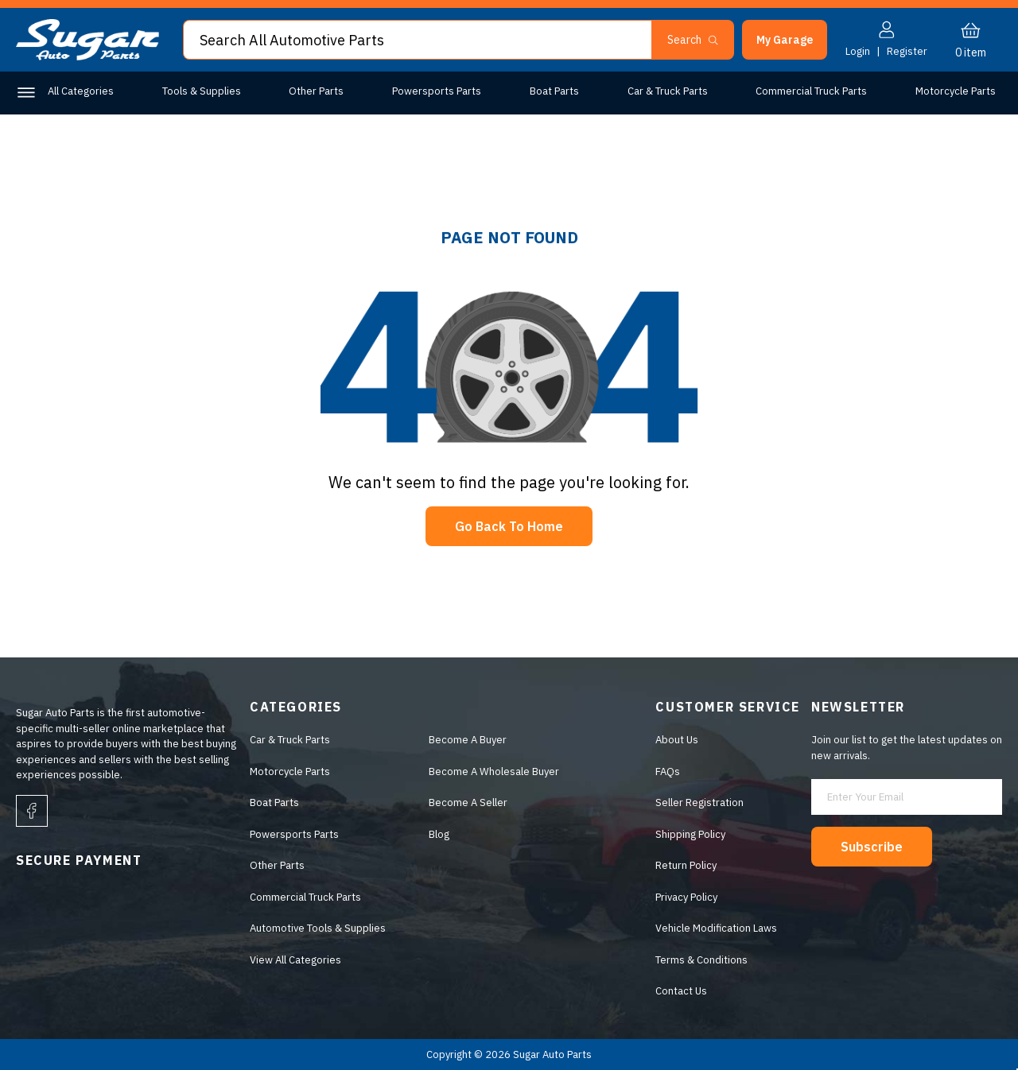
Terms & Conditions (701, 960)
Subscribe (872, 847)
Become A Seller (468, 802)
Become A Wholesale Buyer (494, 771)
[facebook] (32, 811)
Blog (439, 834)
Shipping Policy (690, 834)
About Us (676, 739)
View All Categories (295, 960)
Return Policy (686, 865)
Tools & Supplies (201, 91)
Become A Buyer (468, 739)
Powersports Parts (436, 91)
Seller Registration (699, 802)
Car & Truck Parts (668, 91)
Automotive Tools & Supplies (318, 928)
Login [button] (857, 51)
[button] (784, 40)
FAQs (667, 771)
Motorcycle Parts (955, 91)
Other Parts (316, 91)
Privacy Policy (686, 897)
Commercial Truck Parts (811, 91)
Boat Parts (554, 91)
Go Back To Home (509, 526)
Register (907, 51)
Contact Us (681, 991)
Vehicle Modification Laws (716, 928)
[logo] (87, 57)
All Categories (81, 91)
